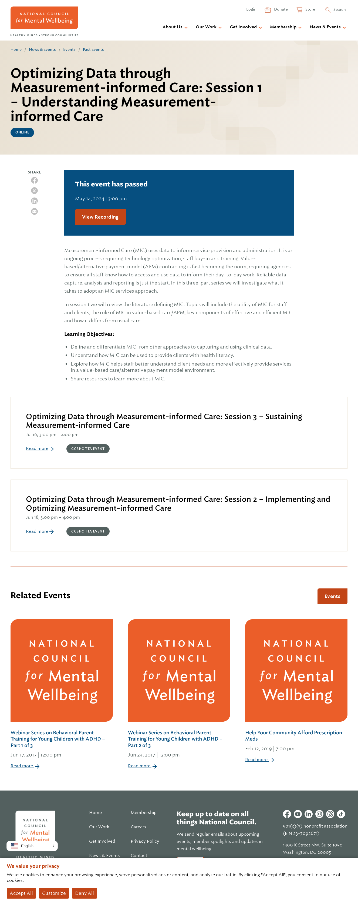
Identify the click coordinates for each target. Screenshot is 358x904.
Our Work (206, 27)
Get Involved (243, 27)
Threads (330, 814)
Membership (283, 27)
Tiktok (341, 814)
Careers (138, 827)
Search (339, 9)
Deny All (84, 893)
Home (16, 49)
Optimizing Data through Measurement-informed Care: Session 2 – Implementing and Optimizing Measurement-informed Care (178, 503)
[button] (32, 846)
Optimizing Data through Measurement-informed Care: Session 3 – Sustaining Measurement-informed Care (164, 421)
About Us (173, 27)
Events (69, 49)
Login (251, 9)
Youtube (298, 814)
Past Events (93, 49)
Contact (139, 855)
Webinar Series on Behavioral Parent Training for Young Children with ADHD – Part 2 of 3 (179, 744)
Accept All (21, 893)
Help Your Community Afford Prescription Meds (296, 741)
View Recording (100, 217)
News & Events (325, 27)
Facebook (287, 814)
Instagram (319, 814)
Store (310, 9)
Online (22, 132)
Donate (280, 9)
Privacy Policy (145, 841)
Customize (54, 893)
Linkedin (309, 814)
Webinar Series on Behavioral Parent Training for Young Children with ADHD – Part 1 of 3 (62, 744)
